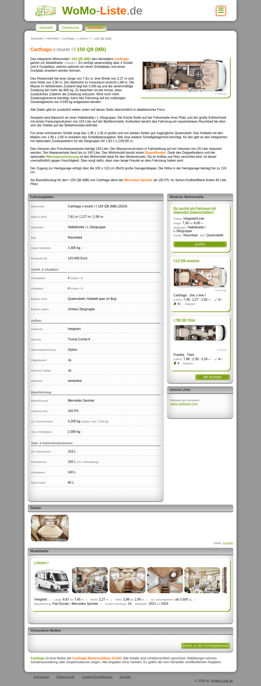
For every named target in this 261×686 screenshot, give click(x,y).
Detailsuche (70, 27)
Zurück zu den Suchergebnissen (205, 645)
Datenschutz (65, 677)
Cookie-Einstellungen (97, 677)
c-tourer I (84, 38)
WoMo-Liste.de (222, 681)
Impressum (41, 677)
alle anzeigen (212, 377)
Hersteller (52, 38)
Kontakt (125, 677)
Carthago (68, 38)
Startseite (37, 38)
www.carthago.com (184, 403)
